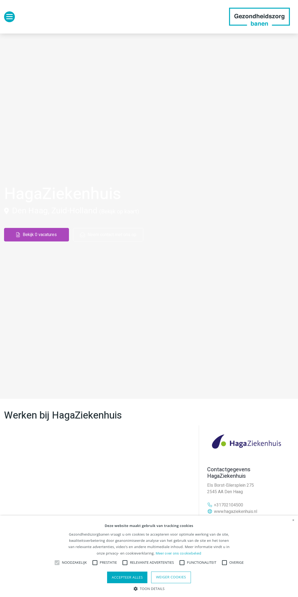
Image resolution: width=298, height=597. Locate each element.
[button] (149, 588)
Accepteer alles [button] (127, 577)
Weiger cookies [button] (171, 577)
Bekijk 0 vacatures (36, 234)
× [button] (293, 520)
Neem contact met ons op (108, 234)
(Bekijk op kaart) (119, 211)
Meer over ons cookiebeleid (178, 553)
